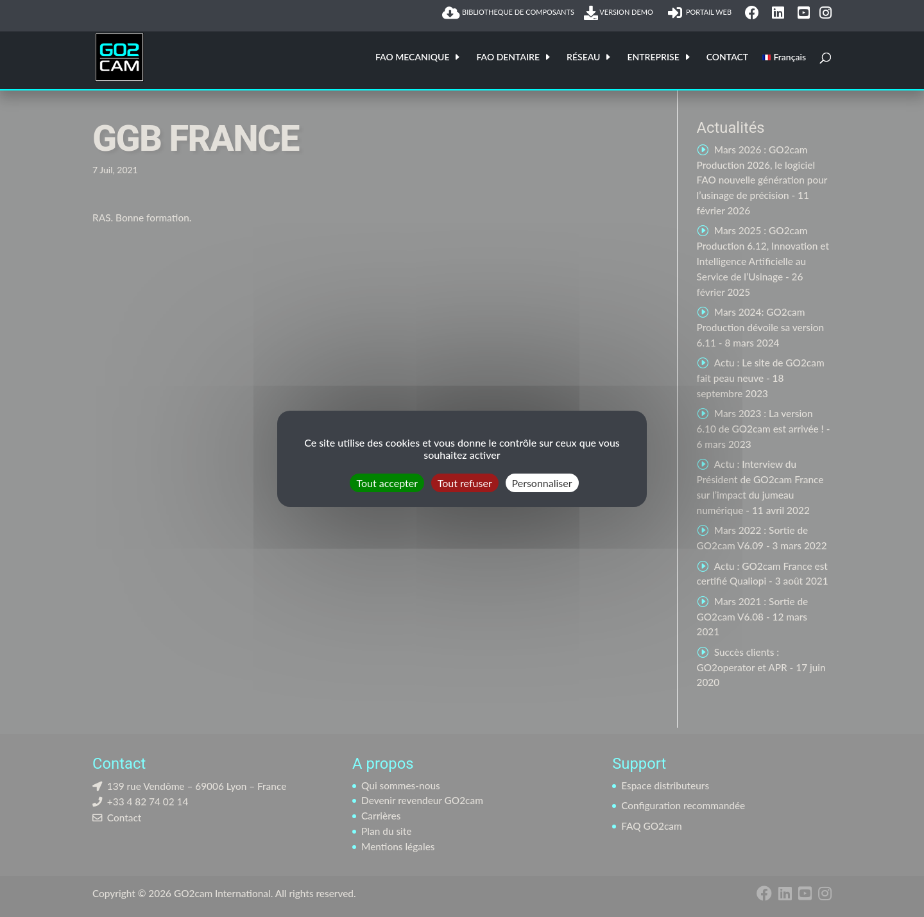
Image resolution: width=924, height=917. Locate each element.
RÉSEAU (583, 57)
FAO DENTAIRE (508, 57)
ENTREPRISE (653, 57)
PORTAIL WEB (701, 13)
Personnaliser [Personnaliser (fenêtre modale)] (542, 482)
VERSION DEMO (621, 13)
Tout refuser (465, 482)
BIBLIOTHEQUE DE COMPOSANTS (508, 13)
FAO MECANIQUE (412, 57)
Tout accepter (387, 482)
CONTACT (727, 57)
